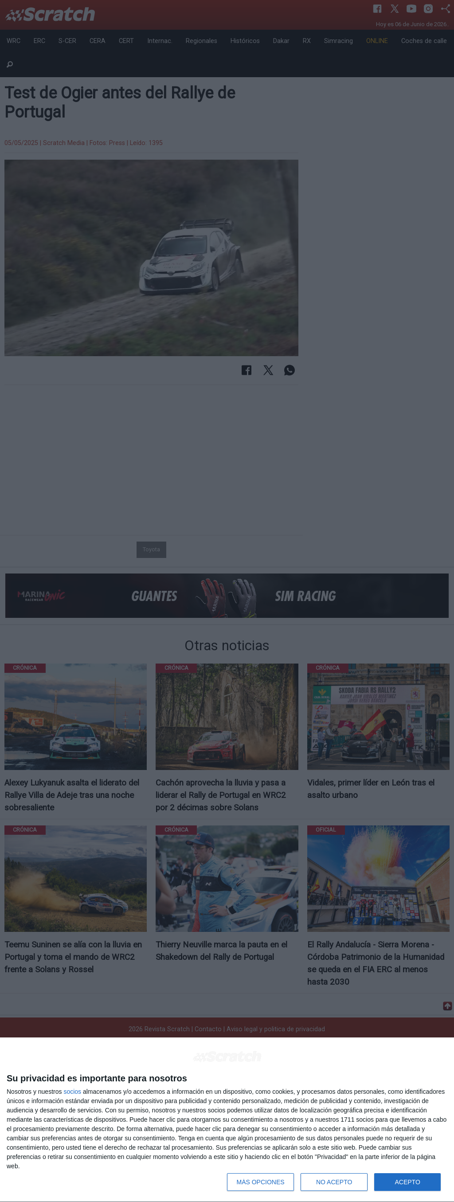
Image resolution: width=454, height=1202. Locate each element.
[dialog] (227, 1120)
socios (72, 1091)
